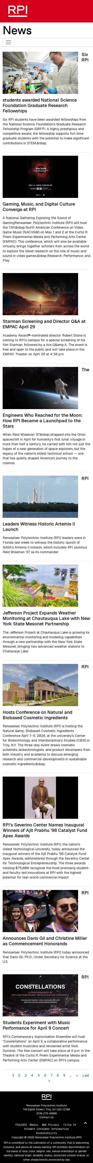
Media (34, 1124)
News (17, 30)
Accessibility (46, 1133)
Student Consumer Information (46, 1129)
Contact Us (46, 1117)
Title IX (69, 1124)
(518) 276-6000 (46, 1113)
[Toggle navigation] (9, 42)
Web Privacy (50, 1124)
